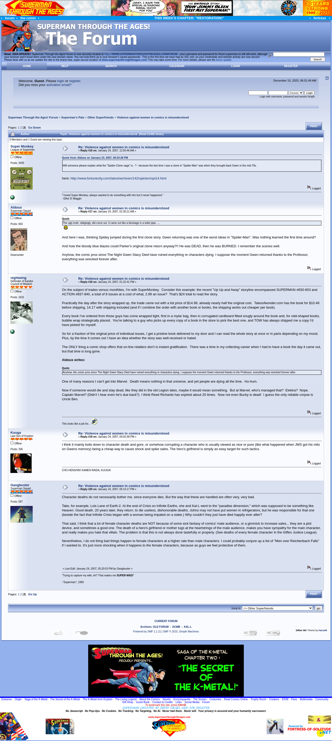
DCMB (176, 626)
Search (111, 66)
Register (291, 66)
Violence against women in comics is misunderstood (153, 117)
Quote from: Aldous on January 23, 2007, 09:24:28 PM (95, 157)
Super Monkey (21, 146)
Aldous (16, 207)
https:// (140, 54)
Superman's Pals (72, 117)
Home (27, 66)
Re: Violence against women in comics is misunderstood (123, 147)
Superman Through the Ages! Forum (33, 117)
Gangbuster (19, 485)
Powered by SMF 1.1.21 (147, 631)
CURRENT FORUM (166, 621)
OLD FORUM (161, 626)
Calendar (176, 66)
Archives (145, 626)
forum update (223, 59)
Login (235, 66)
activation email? (59, 85)
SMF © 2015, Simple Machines (181, 631)
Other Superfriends (101, 117)
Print (314, 126)
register (74, 81)
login (60, 81)
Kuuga (15, 433)
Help (64, 66)
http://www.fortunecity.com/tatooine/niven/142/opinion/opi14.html (119, 178)
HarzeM (323, 630)
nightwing (18, 278)
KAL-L (188, 626)
